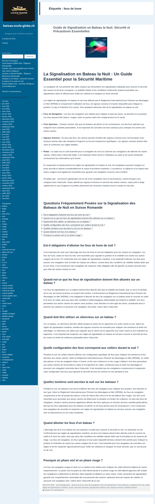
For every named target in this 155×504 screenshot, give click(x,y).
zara (3, 380)
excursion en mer (8, 250)
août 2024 (6, 160)
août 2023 (6, 191)
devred (4, 237)
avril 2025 (5, 139)
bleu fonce (6, 214)
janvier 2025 (6, 147)
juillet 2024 (6, 163)
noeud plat (6, 298)
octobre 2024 (7, 155)
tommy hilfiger (7, 355)
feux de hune (78, 485)
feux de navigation (92, 485)
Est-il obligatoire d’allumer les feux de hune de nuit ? (67, 215)
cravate (5, 234)
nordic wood (6, 303)
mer (3, 280)
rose (3, 334)
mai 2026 (5, 106)
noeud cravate (7, 288)
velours (5, 362)
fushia (4, 257)
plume (4, 326)
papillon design (8, 316)
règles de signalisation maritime (55, 487)
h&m (4, 265)
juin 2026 (5, 104)
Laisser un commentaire (54, 490)
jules (4, 275)
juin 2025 (5, 134)
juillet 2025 (6, 132)
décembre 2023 (8, 180)
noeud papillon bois (9, 296)
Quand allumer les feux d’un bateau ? (60, 232)
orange (4, 311)
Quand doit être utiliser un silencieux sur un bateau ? (67, 221)
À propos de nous (8, 39)
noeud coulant (7, 285)
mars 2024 (6, 173)
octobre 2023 (7, 186)
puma (4, 331)
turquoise (5, 357)
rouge (4, 342)
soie (3, 347)
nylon (4, 306)
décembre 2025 (8, 119)
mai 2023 (5, 198)
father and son (7, 252)
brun (4, 221)
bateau (4, 206)
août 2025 (6, 129)
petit (3, 324)
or (3, 308)
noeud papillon (7, 293)
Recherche (30, 56)
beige (4, 209)
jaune (4, 273)
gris (3, 260)
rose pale (5, 339)
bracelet (5, 219)
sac (3, 344)
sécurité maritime (82, 487)
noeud (4, 283)
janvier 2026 (6, 116)
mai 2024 (5, 168)
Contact (5, 43)
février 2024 (6, 175)
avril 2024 (5, 170)
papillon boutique (8, 314)
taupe (4, 349)
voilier (4, 372)
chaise (4, 224)
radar (147, 485)
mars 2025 (6, 142)
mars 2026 (6, 111)
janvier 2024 (6, 178)
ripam (71, 487)
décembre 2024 (8, 150)
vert (3, 365)
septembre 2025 (8, 127)
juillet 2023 (6, 193)
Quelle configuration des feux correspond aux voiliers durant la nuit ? (74, 225)
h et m (4, 262)
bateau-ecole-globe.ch (19, 26)
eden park (6, 242)
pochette (5, 329)
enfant (4, 244)
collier (4, 227)
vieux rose (6, 367)
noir (3, 301)
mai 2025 (5, 137)
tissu (4, 352)
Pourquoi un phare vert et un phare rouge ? (63, 235)
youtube (5, 375)
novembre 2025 (8, 122)
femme (4, 255)
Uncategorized (7, 360)
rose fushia (6, 337)
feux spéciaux (123, 485)
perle (4, 321)
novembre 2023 (8, 183)
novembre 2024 (8, 152)
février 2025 (6, 145)
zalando (5, 378)
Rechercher (6, 53)
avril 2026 (5, 109)
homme (5, 267)
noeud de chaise (8, 291)
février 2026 (6, 114)
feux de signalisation (109, 485)
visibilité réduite (130, 487)
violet (4, 370)
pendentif (5, 319)
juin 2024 (5, 165)
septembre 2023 (8, 188)
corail (4, 229)
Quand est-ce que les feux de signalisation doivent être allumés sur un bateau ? (79, 218)
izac (3, 270)
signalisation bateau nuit (99, 487)
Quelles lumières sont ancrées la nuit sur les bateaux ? (68, 228)
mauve (4, 278)
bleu (3, 211)
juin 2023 (5, 196)
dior (3, 239)
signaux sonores (116, 487)
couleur (5, 232)
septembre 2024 (8, 157)
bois (3, 216)
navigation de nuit (137, 485)
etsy (3, 247)
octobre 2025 (7, 124)
